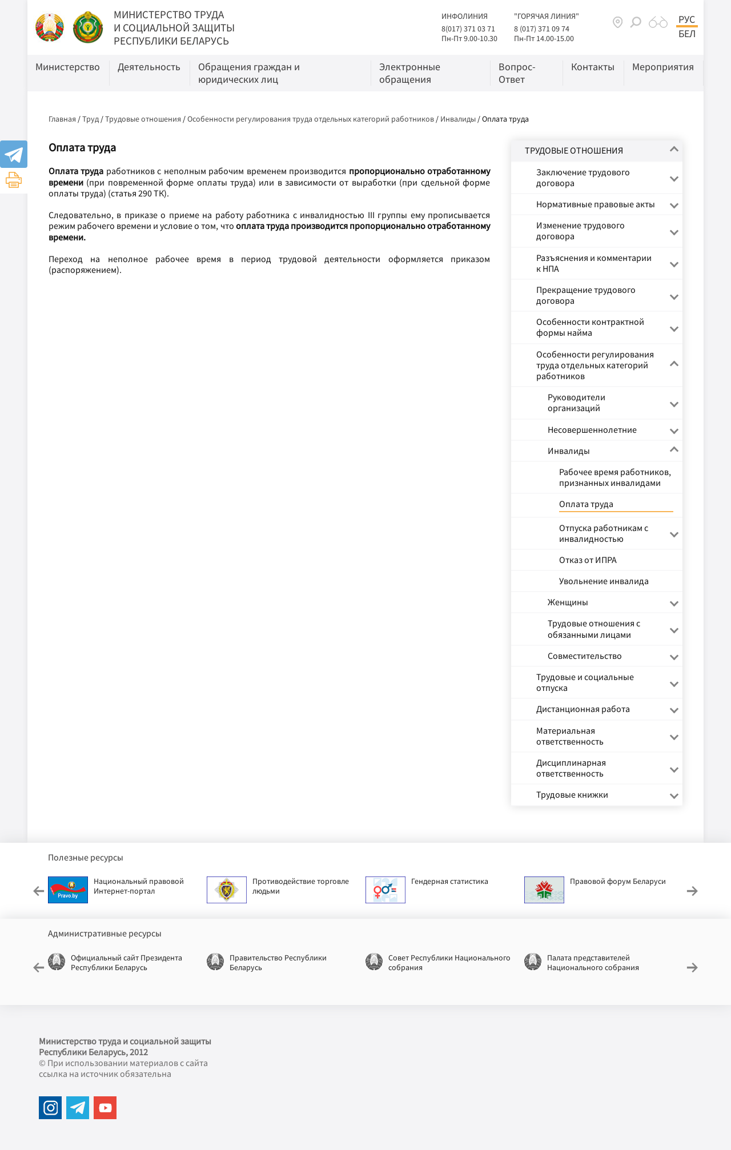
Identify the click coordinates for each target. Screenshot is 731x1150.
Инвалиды (458, 119)
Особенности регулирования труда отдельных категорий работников (310, 119)
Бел (687, 33)
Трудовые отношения (143, 119)
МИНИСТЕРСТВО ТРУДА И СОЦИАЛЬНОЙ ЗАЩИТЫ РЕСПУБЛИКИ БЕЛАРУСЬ (174, 27)
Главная (62, 119)
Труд (90, 119)
